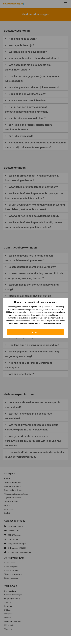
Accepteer (35, 332)
